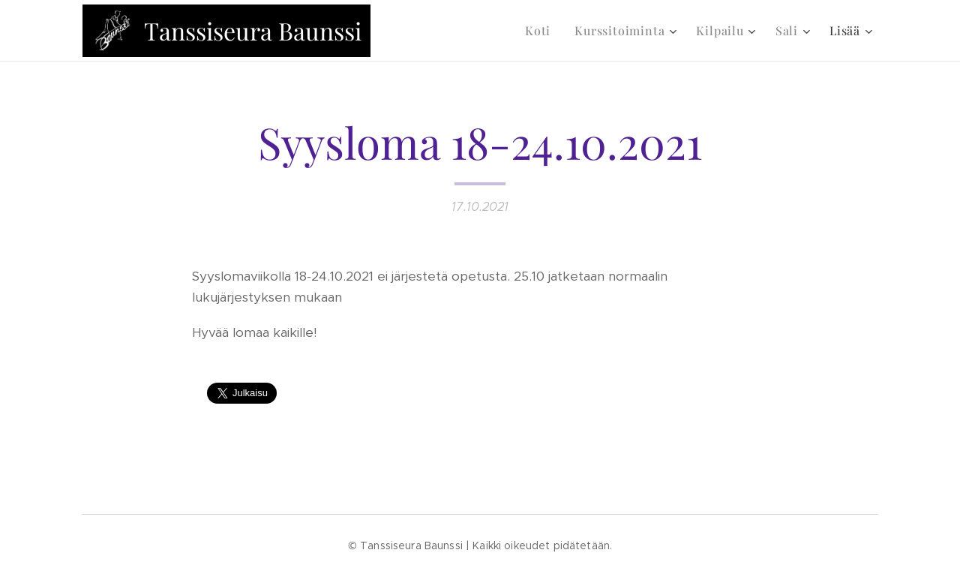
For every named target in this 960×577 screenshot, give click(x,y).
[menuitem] (541, 31)
